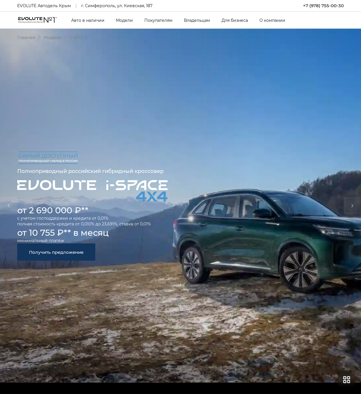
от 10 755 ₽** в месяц (63, 232)
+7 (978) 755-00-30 (323, 5)
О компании (272, 20)
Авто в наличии (87, 20)
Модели (124, 20)
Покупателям (158, 20)
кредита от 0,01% (90, 218)
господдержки (52, 218)
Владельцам (197, 20)
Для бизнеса (235, 20)
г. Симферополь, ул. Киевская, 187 (116, 5)
